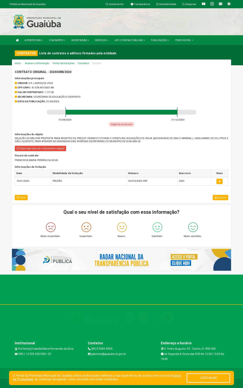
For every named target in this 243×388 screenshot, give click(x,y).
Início (18, 63)
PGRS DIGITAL (184, 40)
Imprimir (220, 197)
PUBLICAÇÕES (160, 40)
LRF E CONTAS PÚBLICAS (130, 40)
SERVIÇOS (102, 40)
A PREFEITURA (34, 40)
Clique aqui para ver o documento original (40, 148)
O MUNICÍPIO (57, 40)
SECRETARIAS (80, 40)
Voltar (21, 197)
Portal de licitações (63, 63)
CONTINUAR (208, 378)
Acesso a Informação (37, 63)
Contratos (83, 63)
